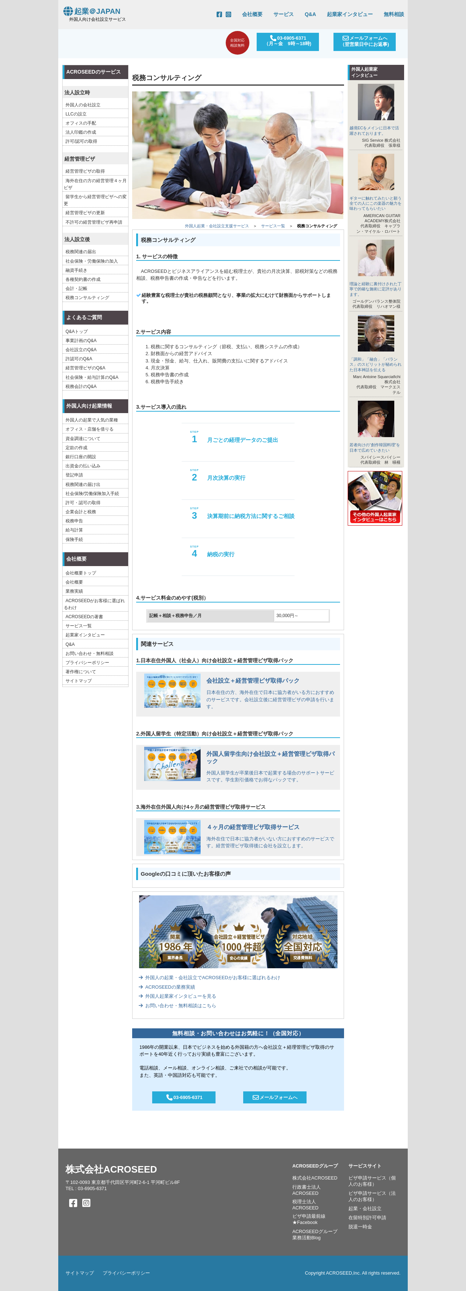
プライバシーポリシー (87, 662)
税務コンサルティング (87, 297)
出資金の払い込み (83, 465)
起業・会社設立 (365, 1208)
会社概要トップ (81, 573)
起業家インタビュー (350, 14)
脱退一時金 (360, 1226)
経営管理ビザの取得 (85, 171)
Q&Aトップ (77, 331)
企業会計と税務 (81, 511)
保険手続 (74, 539)
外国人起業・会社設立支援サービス (217, 226)
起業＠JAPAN (91, 11)
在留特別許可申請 (367, 1217)
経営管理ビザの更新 (85, 212)
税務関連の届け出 (83, 484)
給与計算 (74, 530)
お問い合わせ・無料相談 (90, 653)
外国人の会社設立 (83, 104)
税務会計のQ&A (81, 386)
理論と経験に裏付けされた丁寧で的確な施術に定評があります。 (376, 289)
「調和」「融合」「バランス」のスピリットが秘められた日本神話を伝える (376, 364)
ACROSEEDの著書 (84, 616)
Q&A (310, 14)
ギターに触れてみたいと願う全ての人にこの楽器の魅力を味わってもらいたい (376, 203)
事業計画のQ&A (81, 340)
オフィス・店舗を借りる (90, 429)
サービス (283, 14)
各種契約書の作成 (83, 279)
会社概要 (252, 14)
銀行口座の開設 (81, 456)
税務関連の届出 (81, 251)
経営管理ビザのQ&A (85, 367)
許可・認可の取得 (83, 502)
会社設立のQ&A (81, 349)
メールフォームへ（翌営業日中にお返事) (364, 41)
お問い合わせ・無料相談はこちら (177, 1005)
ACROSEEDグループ (315, 1166)
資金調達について (83, 438)
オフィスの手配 (81, 123)
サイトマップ (79, 680)
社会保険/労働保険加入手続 (92, 493)
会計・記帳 (76, 288)
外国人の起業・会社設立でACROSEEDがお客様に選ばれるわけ (209, 977)
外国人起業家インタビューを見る (177, 996)
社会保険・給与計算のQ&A (92, 377)
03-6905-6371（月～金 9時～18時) (286, 40)
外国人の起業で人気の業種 (92, 420)
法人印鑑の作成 (81, 132)
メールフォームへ (275, 1097)
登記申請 (74, 475)
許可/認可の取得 (81, 141)
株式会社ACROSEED (111, 1169)
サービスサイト (365, 1166)
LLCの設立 (76, 114)
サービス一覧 (273, 226)
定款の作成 (76, 447)
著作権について (81, 671)
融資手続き (76, 270)
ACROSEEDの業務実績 (167, 987)
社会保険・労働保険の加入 (92, 261)
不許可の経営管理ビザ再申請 (94, 222)
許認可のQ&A (79, 358)
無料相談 (394, 14)
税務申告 (74, 520)
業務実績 (74, 591)
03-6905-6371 (183, 1097)
